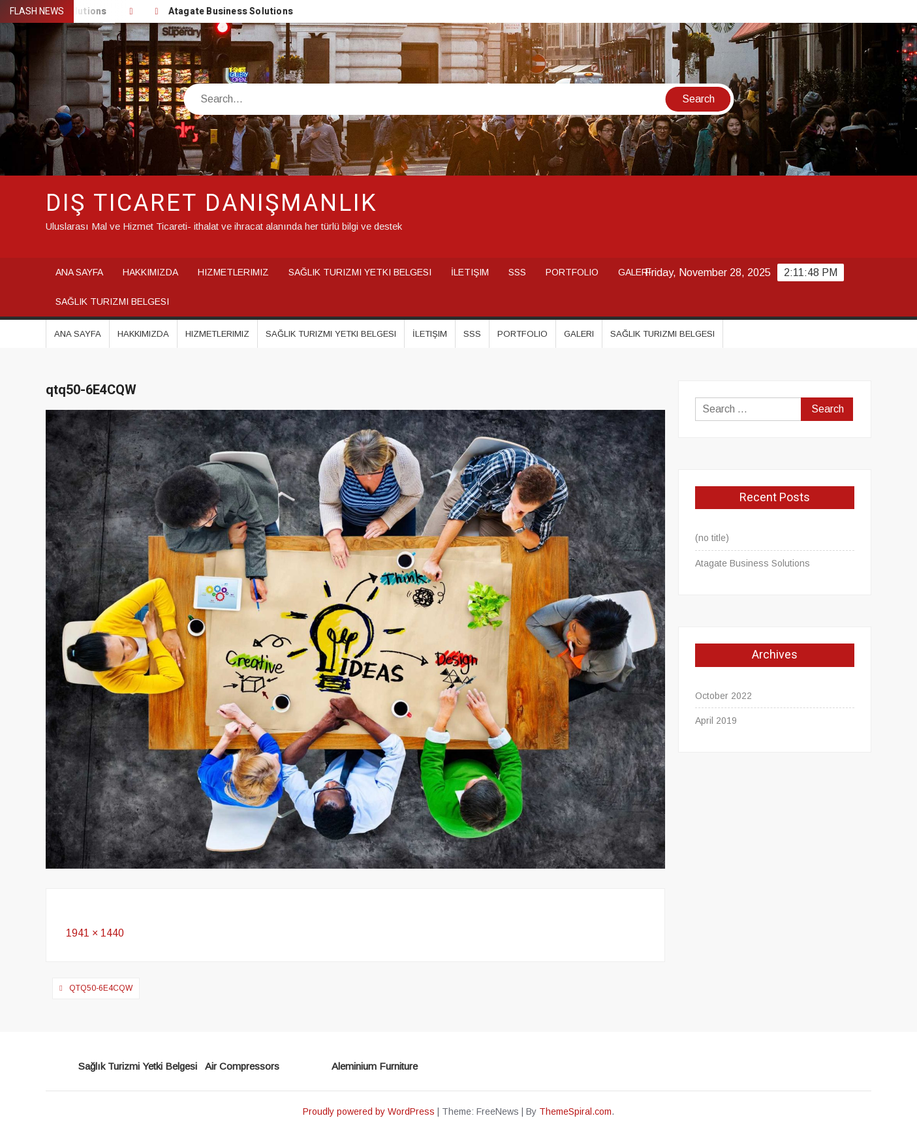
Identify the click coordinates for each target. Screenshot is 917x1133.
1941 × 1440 (95, 933)
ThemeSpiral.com (575, 1111)
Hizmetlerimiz (233, 272)
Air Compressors (242, 1066)
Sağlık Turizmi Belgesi (112, 301)
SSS (517, 272)
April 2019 (716, 720)
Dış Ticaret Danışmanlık (211, 203)
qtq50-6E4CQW (100, 988)
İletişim (470, 272)
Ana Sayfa (79, 272)
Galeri (634, 272)
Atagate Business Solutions (232, 11)
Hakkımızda (150, 272)
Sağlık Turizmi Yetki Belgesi (359, 272)
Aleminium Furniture (375, 1066)
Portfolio (572, 272)
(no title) (712, 538)
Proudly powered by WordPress (369, 1111)
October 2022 (723, 696)
